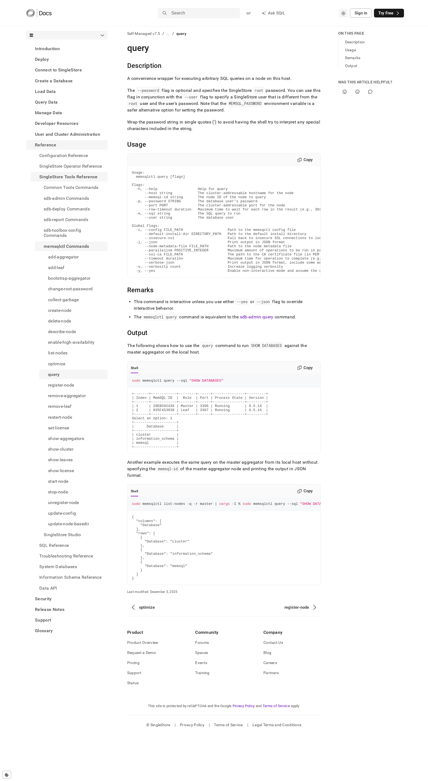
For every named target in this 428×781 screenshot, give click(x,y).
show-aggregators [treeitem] (66, 438)
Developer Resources (56, 123)
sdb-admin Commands (66, 198)
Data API (48, 588)
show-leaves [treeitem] (60, 459)
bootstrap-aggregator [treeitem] (69, 278)
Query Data (46, 102)
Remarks (353, 58)
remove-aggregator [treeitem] (67, 395)
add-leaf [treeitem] (56, 267)
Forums (202, 689)
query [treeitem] (54, 374)
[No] (357, 91)
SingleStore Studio (62, 534)
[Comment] (370, 91)
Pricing (133, 709)
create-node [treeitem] (60, 310)
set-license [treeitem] (58, 427)
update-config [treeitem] (62, 513)
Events (201, 709)
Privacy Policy (244, 752)
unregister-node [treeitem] (63, 502)
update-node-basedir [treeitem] (68, 523)
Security (43, 598)
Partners (271, 719)
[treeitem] (67, 48)
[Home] (39, 13)
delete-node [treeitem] (59, 321)
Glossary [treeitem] (44, 630)
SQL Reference (54, 545)
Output (351, 66)
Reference (45, 144)
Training (202, 719)
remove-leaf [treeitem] (60, 406)
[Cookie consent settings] (6, 775)
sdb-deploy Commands (67, 209)
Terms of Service (276, 752)
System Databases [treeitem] (58, 566)
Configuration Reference (63, 155)
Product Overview (142, 689)
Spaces (201, 699)
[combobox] (343, 13)
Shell (134, 388)
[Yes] (344, 91)
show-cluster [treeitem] (60, 449)
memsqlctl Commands (66, 246)
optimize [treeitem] (57, 363)
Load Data (45, 91)
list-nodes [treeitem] (57, 352)
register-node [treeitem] (61, 385)
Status (133, 729)
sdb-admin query (257, 337)
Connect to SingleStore (58, 70)
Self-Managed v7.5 (143, 33)
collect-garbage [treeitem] (63, 299)
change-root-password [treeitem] (70, 288)
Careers (270, 709)
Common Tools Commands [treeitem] (71, 187)
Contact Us (273, 689)
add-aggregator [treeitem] (63, 257)
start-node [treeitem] (58, 481)
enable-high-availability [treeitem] (71, 342)
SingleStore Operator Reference (70, 166)
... (168, 33)
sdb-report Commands (66, 219)
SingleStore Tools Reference (68, 176)
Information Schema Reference (70, 577)
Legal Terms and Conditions (276, 771)
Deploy (42, 59)
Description (355, 42)
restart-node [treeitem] (60, 417)
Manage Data (48, 112)
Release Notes (49, 609)
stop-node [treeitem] (58, 491)
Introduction (47, 48)
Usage (350, 50)
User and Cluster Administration (67, 134)
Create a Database (54, 80)
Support (43, 620)
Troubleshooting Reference (66, 556)
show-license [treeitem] (61, 470)
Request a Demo (141, 699)
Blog (267, 699)
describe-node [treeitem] (62, 331)
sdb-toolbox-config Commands (62, 233)
